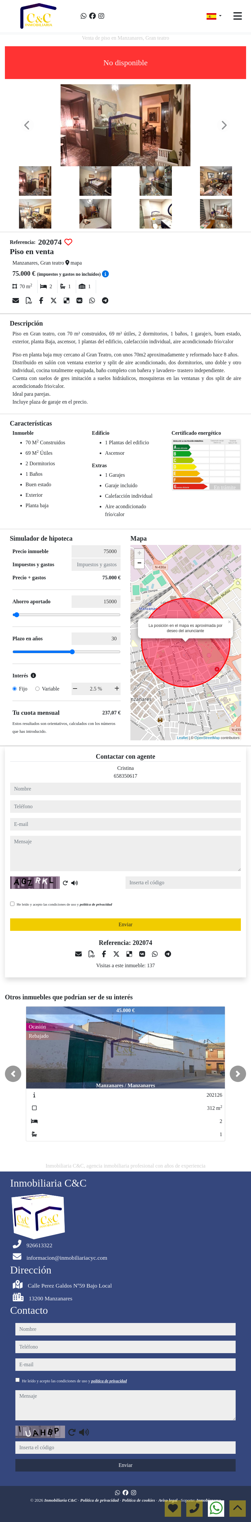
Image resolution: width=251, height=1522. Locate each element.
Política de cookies (139, 1500)
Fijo (23, 688)
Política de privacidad (100, 1500)
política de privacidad (96, 904)
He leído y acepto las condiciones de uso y (64, 904)
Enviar (126, 924)
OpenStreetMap (207, 738)
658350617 (125, 776)
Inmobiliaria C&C (61, 1500)
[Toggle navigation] (237, 16)
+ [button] (139, 554)
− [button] (139, 564)
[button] (13, 1074)
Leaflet (182, 738)
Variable (50, 688)
